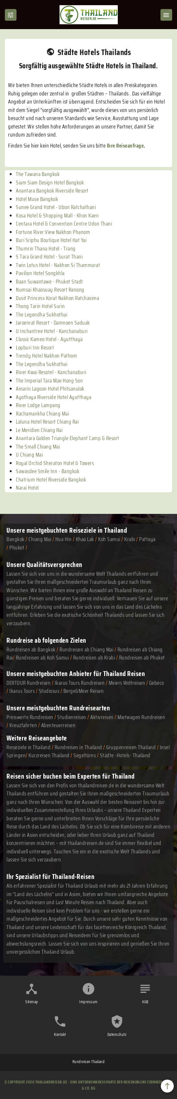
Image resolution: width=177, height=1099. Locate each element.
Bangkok (15, 539)
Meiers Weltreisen (127, 683)
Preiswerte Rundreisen (29, 717)
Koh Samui (109, 539)
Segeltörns (84, 755)
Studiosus (49, 691)
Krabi (129, 539)
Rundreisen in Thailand (78, 747)
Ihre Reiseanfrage (125, 145)
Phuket (16, 547)
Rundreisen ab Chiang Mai (87, 649)
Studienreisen (71, 717)
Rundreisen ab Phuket (142, 657)
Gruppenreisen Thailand (131, 747)
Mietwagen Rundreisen (141, 717)
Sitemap (31, 1002)
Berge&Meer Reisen (83, 691)
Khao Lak (85, 539)
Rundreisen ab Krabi (94, 657)
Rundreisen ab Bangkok (31, 649)
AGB (145, 1002)
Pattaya (147, 539)
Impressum (88, 1002)
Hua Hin (63, 539)
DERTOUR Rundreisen (28, 683)
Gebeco (156, 683)
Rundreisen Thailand (88, 1062)
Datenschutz (117, 1034)
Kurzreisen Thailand (49, 755)
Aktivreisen (102, 717)
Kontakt (60, 1034)
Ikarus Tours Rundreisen (80, 683)
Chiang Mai (39, 539)
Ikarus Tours (22, 691)
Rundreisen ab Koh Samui (42, 657)
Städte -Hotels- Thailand (125, 755)
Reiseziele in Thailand (98, 530)
